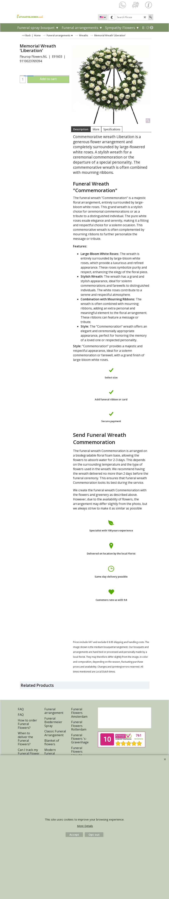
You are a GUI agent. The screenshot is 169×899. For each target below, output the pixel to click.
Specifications (111, 129)
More (96, 129)
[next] (151, 27)
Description (80, 129)
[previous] (147, 27)
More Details (85, 826)
